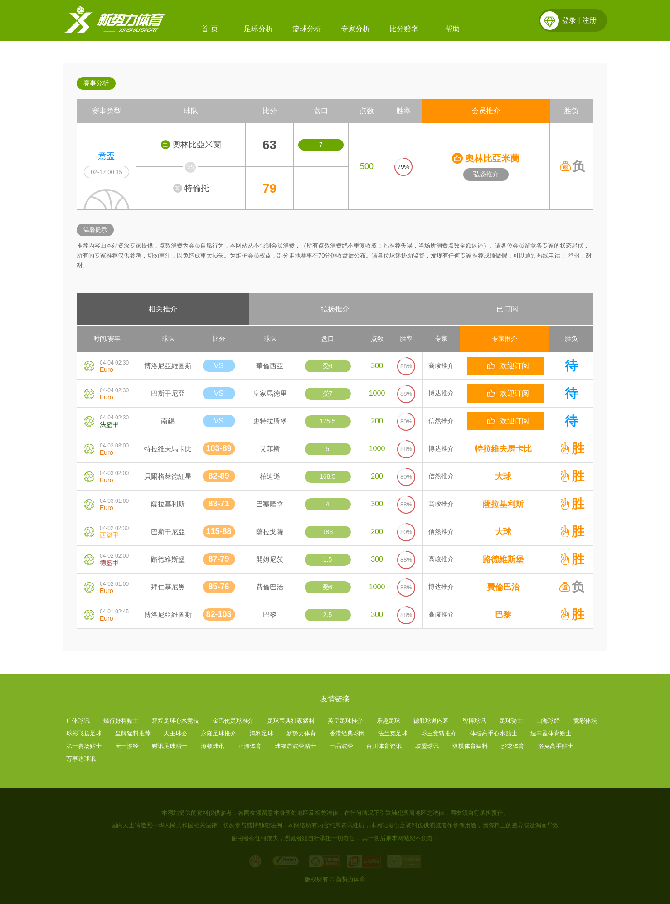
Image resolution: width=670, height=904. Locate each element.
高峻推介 (441, 365)
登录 (569, 20)
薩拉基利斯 (503, 504)
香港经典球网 (347, 733)
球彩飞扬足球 (84, 733)
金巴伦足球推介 (233, 720)
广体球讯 (78, 720)
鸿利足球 (261, 733)
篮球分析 (306, 29)
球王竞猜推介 (438, 733)
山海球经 (548, 720)
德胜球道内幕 (431, 720)
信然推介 (441, 420)
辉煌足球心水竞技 (175, 720)
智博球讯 (474, 720)
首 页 (209, 29)
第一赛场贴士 (84, 746)
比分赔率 (403, 29)
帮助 (452, 29)
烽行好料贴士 (121, 720)
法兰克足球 (393, 733)
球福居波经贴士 (295, 746)
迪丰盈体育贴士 (551, 733)
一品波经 (341, 746)
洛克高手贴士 (555, 746)
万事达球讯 (81, 758)
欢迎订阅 (507, 365)
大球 (503, 476)
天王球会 (175, 733)
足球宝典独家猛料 (291, 720)
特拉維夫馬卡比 (503, 448)
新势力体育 (301, 733)
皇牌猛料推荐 (133, 733)
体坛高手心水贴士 (493, 733)
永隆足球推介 (218, 733)
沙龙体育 (512, 746)
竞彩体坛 (585, 720)
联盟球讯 (427, 746)
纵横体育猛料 (470, 746)
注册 (589, 20)
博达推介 (441, 393)
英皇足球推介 (345, 720)
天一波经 (127, 746)
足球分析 (258, 29)
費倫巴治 (503, 587)
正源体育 (250, 746)
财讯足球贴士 (169, 746)
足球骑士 (511, 720)
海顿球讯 (212, 746)
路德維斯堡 (503, 559)
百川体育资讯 (384, 746)
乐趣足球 (388, 720)
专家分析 (355, 29)
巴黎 (503, 614)
